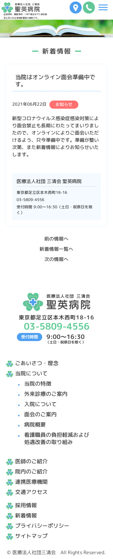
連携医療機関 (31, 482)
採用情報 (26, 505)
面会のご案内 (40, 414)
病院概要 (35, 424)
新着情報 (26, 515)
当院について (31, 373)
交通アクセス (31, 492)
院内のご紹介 (31, 471)
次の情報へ (56, 259)
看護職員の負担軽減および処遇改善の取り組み (56, 438)
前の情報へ (56, 238)
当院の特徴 (37, 383)
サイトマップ (31, 536)
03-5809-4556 (30, 199)
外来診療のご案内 (45, 394)
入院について (40, 404)
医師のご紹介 (31, 461)
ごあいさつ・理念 (36, 363)
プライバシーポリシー (42, 525)
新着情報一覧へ (56, 249)
